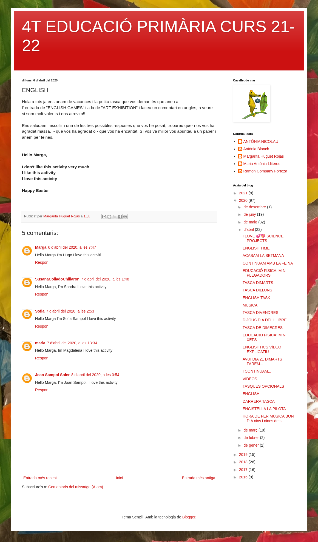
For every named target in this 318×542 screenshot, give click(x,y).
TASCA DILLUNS (257, 290)
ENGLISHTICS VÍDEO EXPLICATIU (262, 349)
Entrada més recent (40, 478)
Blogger (188, 517)
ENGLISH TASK (256, 298)
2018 (244, 462)
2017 (244, 469)
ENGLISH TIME (256, 248)
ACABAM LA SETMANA (263, 255)
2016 (244, 477)
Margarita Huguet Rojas (263, 156)
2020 (244, 200)
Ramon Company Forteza (265, 171)
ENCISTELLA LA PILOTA (264, 409)
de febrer (251, 437)
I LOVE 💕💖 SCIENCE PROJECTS (263, 238)
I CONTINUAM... (257, 371)
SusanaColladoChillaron (57, 279)
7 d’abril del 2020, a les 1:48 (105, 279)
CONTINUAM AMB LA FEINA (268, 263)
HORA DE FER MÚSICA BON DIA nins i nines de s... (268, 418)
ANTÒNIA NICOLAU (261, 141)
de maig (250, 222)
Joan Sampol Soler (52, 375)
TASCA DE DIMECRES (263, 327)
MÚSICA (250, 305)
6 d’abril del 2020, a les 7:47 (72, 247)
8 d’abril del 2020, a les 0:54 (95, 375)
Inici (119, 478)
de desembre (255, 207)
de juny (250, 214)
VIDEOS (250, 379)
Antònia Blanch (256, 149)
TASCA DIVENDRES (260, 312)
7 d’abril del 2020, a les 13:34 (72, 343)
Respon (41, 262)
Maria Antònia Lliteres (261, 163)
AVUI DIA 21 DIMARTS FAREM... (262, 361)
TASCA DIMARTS (258, 282)
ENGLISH (251, 393)
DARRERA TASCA (259, 401)
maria (40, 343)
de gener (251, 445)
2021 (244, 193)
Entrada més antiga (198, 478)
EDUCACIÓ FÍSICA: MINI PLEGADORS (264, 272)
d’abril (249, 229)
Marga (40, 247)
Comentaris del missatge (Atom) (75, 487)
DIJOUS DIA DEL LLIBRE (265, 320)
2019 (244, 454)
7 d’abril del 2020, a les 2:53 (70, 311)
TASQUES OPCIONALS (263, 386)
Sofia (39, 311)
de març (250, 430)
